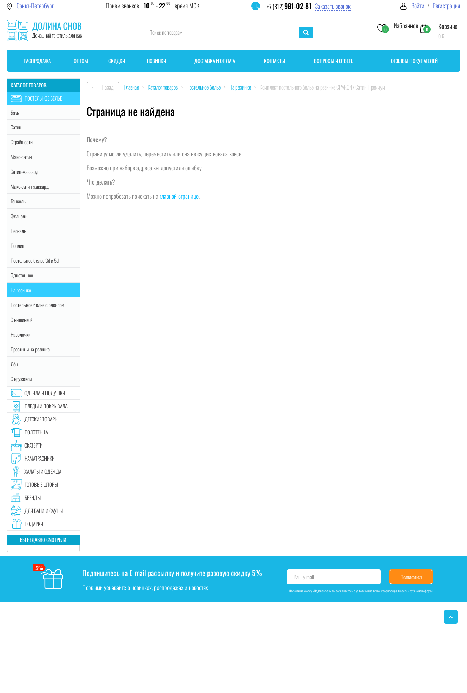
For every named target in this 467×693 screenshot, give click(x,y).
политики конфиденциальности (388, 591)
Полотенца (36, 432)
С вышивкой (21, 319)
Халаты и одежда (42, 471)
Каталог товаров (29, 85)
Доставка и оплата (214, 60)
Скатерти (33, 445)
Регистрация (446, 5)
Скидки (116, 60)
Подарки (33, 523)
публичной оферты (421, 591)
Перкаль (18, 230)
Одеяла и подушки (44, 393)
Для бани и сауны (43, 510)
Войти (417, 5)
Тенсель (18, 201)
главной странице (179, 195)
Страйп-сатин (23, 142)
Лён (14, 364)
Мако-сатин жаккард (30, 186)
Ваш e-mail (304, 577)
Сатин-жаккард (24, 171)
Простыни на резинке (30, 349)
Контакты (274, 60)
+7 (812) (289, 6)
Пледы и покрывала (46, 406)
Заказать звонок (333, 6)
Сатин (16, 127)
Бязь (15, 112)
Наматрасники (39, 458)
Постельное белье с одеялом (37, 304)
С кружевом (21, 378)
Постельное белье (43, 98)
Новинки (156, 60)
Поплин (17, 245)
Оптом (81, 60)
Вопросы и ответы (334, 60)
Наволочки (20, 334)
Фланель (19, 216)
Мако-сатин (21, 156)
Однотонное (22, 275)
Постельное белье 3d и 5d (35, 260)
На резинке (21, 290)
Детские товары (41, 419)
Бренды (32, 497)
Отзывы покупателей (414, 60)
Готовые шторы (41, 484)
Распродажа (37, 60)
